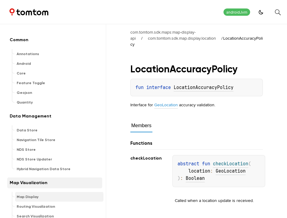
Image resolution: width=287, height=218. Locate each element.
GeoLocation (166, 105)
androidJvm (236, 12)
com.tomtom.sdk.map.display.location (182, 38)
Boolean (195, 178)
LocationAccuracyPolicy (203, 87)
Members (141, 125)
